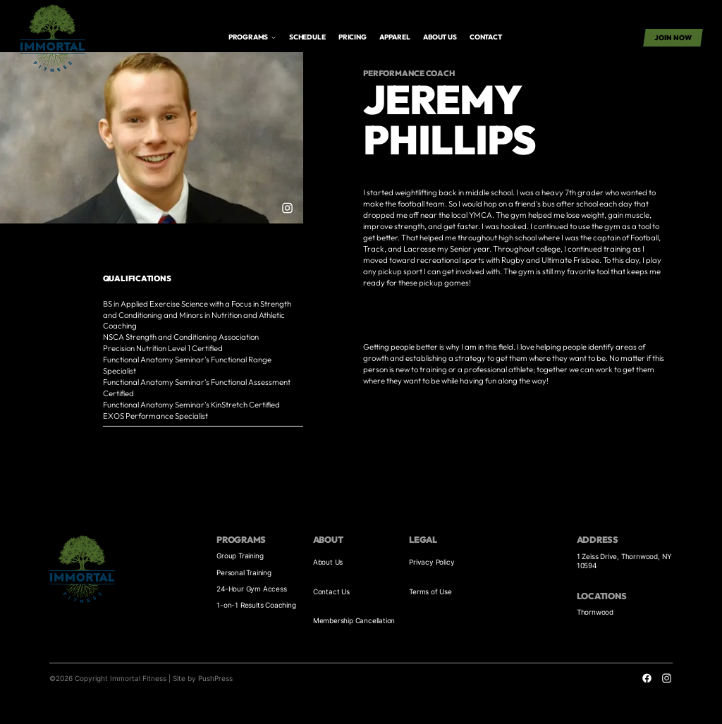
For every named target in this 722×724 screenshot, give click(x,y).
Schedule (307, 37)
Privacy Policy (431, 562)
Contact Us (331, 591)
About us (439, 37)
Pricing (352, 37)
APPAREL (394, 37)
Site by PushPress (203, 678)
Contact (486, 37)
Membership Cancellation (354, 620)
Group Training (239, 555)
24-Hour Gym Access (251, 588)
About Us (328, 562)
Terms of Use (430, 591)
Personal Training (243, 572)
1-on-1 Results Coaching (255, 605)
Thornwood (595, 612)
